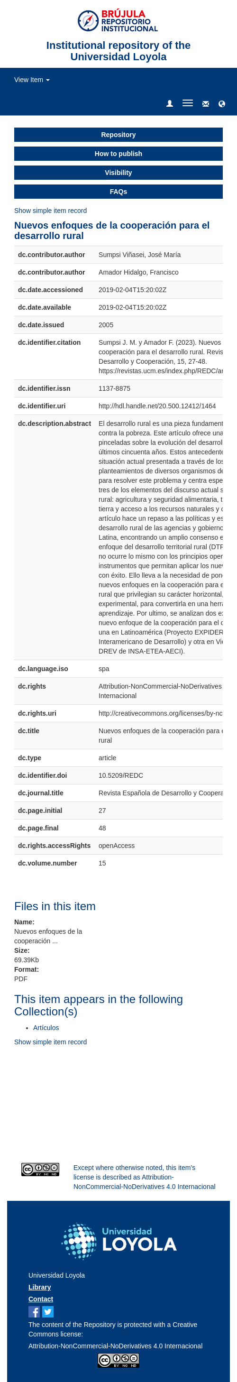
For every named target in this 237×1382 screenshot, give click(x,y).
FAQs (119, 191)
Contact (40, 1299)
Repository (118, 134)
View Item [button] (32, 79)
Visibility (118, 172)
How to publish (118, 153)
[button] (222, 104)
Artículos (46, 1028)
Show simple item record (50, 210)
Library (39, 1287)
